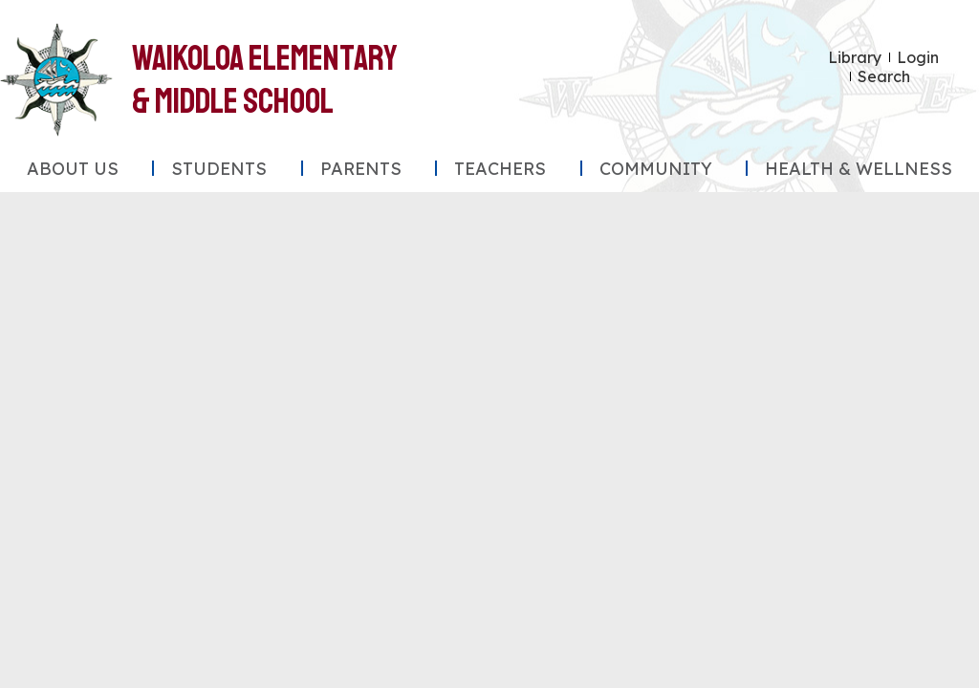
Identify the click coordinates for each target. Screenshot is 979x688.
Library (854, 57)
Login (918, 57)
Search (884, 76)
